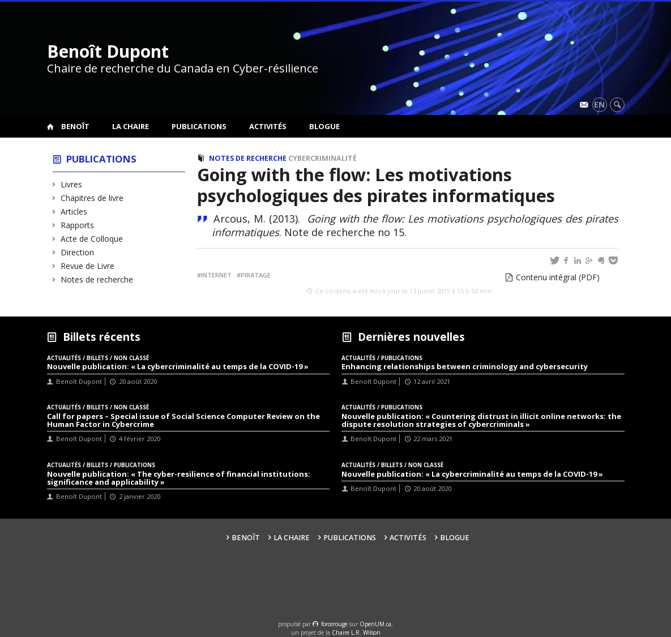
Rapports (77, 225)
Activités (268, 126)
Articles (74, 211)
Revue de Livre (87, 265)
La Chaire (130, 126)
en (599, 104)
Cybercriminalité (322, 158)
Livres (71, 184)
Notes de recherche (97, 279)
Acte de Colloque (92, 238)
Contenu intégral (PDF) (558, 277)
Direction (77, 252)
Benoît (75, 126)
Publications (199, 126)
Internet (216, 275)
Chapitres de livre (92, 198)
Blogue (324, 126)
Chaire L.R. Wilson (356, 632)
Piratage (256, 275)
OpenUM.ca (375, 624)
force (334, 624)
